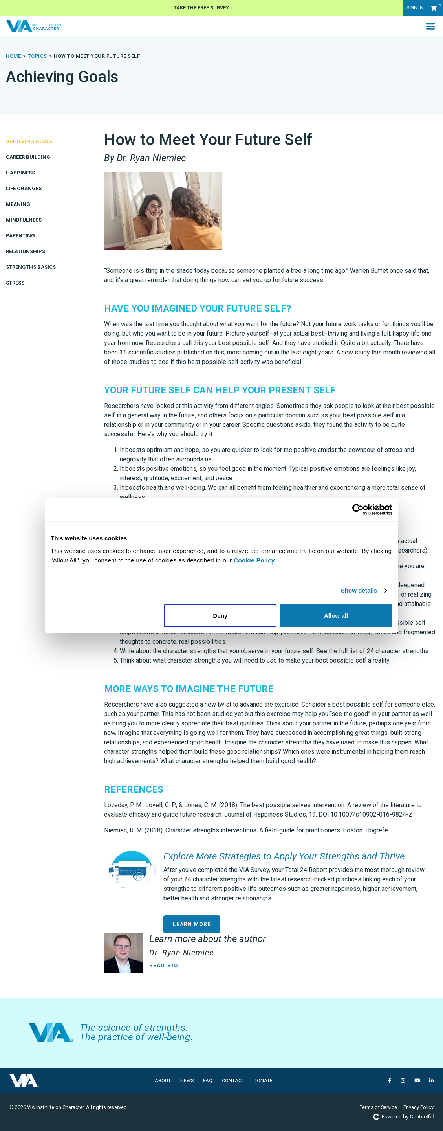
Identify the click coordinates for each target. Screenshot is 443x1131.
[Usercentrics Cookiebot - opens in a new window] (358, 510)
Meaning (18, 204)
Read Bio (163, 965)
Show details (359, 590)
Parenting (20, 236)
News (187, 1080)
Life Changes (24, 188)
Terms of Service (378, 1107)
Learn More (192, 924)
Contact (233, 1080)
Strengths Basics (31, 267)
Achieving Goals (29, 141)
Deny (220, 615)
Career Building (28, 157)
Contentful (422, 1117)
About (163, 1080)
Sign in (414, 8)
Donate (263, 1080)
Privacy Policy (418, 1107)
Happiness (20, 173)
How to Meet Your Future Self (97, 56)
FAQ (207, 1080)
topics (37, 56)
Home (13, 56)
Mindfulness (24, 220)
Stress (15, 283)
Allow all (336, 615)
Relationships (25, 251)
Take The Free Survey (201, 8)
